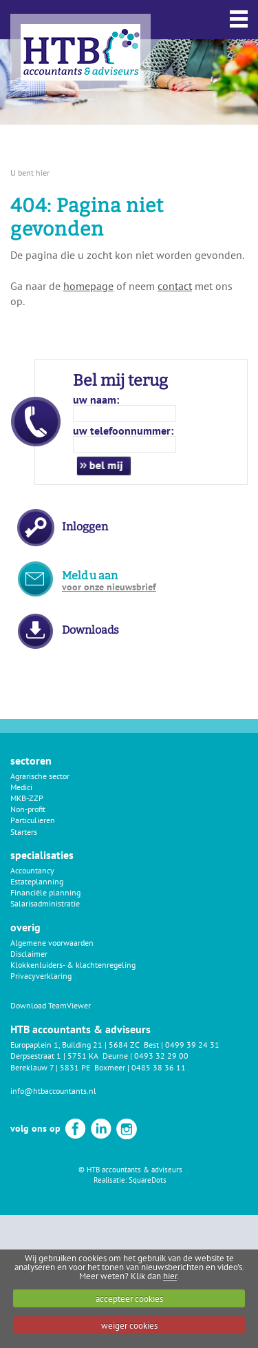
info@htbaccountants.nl (53, 1091)
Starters (23, 832)
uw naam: (96, 399)
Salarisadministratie (45, 903)
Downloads (90, 629)
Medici (21, 787)
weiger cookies (129, 1325)
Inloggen (85, 526)
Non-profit (27, 809)
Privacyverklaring (41, 976)
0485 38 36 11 (158, 1067)
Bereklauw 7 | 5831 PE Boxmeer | (70, 1067)
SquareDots (147, 1180)
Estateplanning (36, 881)
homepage (88, 286)
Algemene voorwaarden (52, 942)
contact (175, 286)
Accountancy (32, 870)
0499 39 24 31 (192, 1044)
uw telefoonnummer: (123, 430)
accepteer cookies (129, 1299)
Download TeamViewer (50, 1005)
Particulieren (32, 820)
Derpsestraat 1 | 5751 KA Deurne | (72, 1055)
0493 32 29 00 (161, 1055)
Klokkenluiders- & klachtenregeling (73, 965)
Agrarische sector (39, 776)
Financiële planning (45, 892)
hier (170, 1276)
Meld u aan (109, 581)
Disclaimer (28, 953)
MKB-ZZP (26, 798)
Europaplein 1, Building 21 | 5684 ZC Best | (87, 1044)
